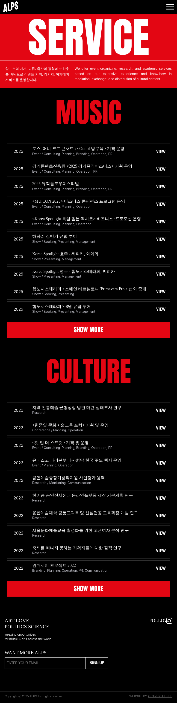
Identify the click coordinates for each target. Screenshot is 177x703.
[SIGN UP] (96, 663)
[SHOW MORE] (88, 330)
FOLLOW (158, 620)
